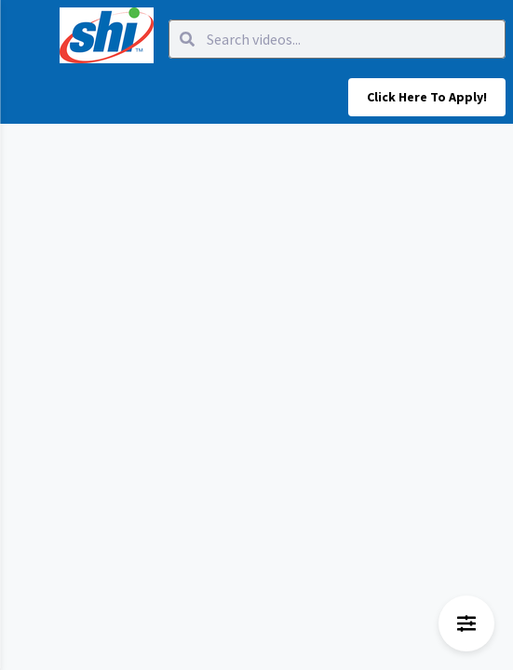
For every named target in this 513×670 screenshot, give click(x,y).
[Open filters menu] (466, 623)
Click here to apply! (427, 96)
